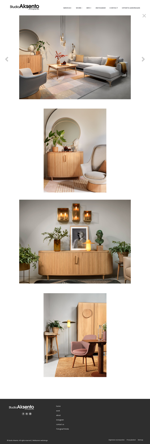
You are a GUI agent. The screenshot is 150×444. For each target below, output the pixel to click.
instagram (60, 420)
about (58, 415)
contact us (60, 424)
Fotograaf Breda (62, 429)
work (58, 411)
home (58, 406)
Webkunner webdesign (40, 440)
